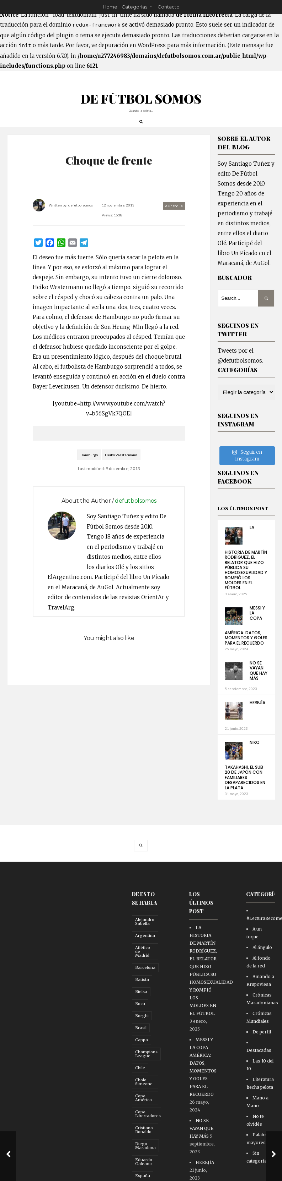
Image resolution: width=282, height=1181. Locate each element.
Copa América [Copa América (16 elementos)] (143, 1111)
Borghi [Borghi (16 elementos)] (142, 1029)
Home (110, 7)
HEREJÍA (257, 716)
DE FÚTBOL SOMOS (141, 103)
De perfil (261, 1045)
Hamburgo (89, 470)
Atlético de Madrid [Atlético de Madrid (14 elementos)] (142, 965)
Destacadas (258, 1064)
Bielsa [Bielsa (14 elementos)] (141, 1005)
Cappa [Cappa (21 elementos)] (141, 1053)
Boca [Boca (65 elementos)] (140, 1017)
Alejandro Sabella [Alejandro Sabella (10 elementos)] (144, 935)
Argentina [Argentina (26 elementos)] (145, 949)
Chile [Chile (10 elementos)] (140, 1081)
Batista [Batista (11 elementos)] (142, 993)
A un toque (171, 211)
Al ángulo (262, 961)
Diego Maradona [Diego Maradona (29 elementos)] (145, 1159)
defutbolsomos (83, 210)
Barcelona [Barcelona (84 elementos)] (145, 981)
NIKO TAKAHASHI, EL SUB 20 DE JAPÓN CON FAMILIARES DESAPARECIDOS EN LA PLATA (245, 779)
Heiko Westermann (121, 470)
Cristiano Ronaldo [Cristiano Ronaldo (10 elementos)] (144, 1143)
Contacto (169, 7)
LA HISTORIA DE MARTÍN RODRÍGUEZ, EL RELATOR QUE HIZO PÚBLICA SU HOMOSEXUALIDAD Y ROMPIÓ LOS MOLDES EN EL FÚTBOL (246, 571)
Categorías (134, 7)
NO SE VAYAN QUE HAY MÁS (258, 684)
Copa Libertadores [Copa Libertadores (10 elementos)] (148, 1127)
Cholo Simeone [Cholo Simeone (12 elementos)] (144, 1095)
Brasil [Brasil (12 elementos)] (141, 1041)
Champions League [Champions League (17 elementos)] (146, 1067)
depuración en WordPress (132, 45)
